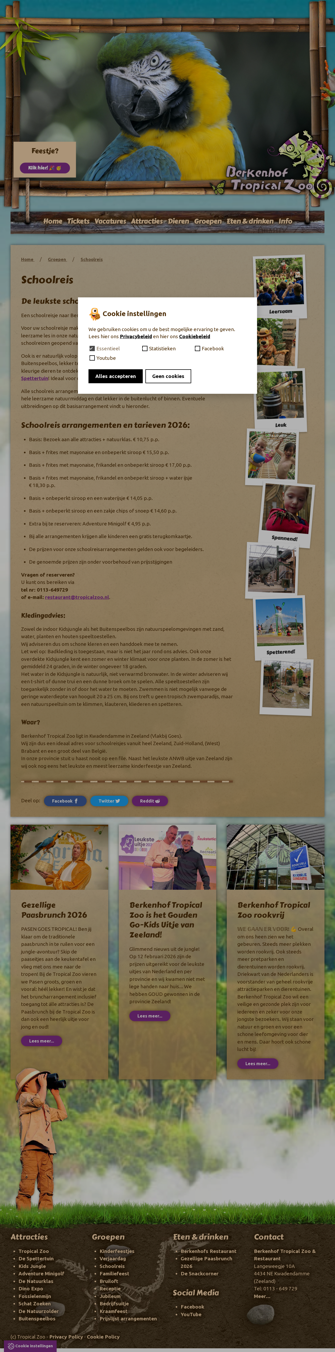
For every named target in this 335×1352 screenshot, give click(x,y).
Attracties (146, 221)
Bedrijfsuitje (114, 1303)
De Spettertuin (36, 1258)
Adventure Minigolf (41, 1273)
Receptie (110, 1288)
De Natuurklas (35, 1281)
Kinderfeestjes (117, 1251)
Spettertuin (34, 378)
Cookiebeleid (194, 336)
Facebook (65, 801)
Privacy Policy (66, 1337)
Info (285, 221)
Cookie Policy (103, 1337)
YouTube (191, 1314)
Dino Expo (30, 1288)
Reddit (150, 801)
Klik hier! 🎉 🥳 (45, 170)
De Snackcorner (200, 1273)
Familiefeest (114, 1273)
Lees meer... (41, 1041)
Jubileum (110, 1296)
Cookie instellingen (34, 1346)
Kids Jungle (32, 1266)
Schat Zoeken (34, 1303)
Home (52, 221)
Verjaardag (113, 1258)
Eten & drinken (249, 221)
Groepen (207, 221)
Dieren (178, 221)
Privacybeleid (136, 336)
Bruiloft (109, 1281)
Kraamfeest (113, 1311)
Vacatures (110, 221)
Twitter (109, 801)
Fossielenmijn (34, 1296)
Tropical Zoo (33, 1251)
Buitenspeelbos (37, 1318)
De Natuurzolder (38, 1311)
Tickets (78, 221)
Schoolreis (92, 259)
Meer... (262, 1296)
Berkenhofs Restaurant (209, 1251)
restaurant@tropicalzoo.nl (77, 597)
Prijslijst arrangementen (128, 1318)
